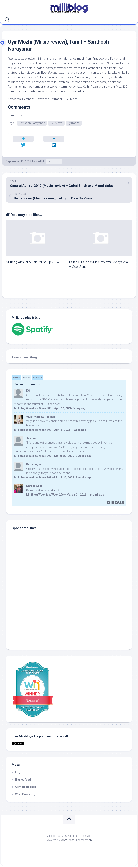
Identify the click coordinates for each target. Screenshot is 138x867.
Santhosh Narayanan (32, 123)
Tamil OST (53, 161)
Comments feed (25, 786)
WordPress (68, 839)
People (16, 377)
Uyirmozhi (74, 123)
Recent (26, 377)
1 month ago (96, 494)
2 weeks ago (84, 455)
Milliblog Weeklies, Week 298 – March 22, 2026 (44, 455)
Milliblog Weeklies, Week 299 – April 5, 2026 (42, 429)
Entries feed (23, 779)
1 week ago (79, 429)
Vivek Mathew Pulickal (40, 416)
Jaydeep (31, 438)
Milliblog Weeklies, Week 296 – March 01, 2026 (56, 494)
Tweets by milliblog (24, 357)
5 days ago (80, 408)
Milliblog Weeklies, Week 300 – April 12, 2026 (43, 408)
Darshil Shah (34, 485)
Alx (90, 839)
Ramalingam (34, 464)
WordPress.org (25, 794)
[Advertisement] (36, 617)
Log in (19, 772)
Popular (37, 377)
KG (28, 390)
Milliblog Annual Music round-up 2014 (32, 262)
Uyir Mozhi (56, 123)
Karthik (40, 161)
